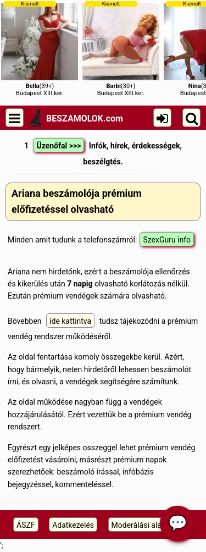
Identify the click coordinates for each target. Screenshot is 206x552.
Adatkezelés (73, 525)
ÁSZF (25, 525)
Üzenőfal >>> (58, 145)
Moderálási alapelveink (151, 525)
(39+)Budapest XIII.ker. (39, 49)
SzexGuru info (167, 239)
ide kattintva (70, 321)
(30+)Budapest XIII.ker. (120, 49)
